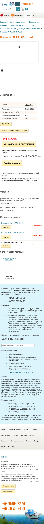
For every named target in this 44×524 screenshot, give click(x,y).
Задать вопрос (8, 491)
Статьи (28, 441)
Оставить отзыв (8, 486)
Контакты (11, 446)
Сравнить (6, 124)
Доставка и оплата (27, 435)
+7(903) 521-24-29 (13, 508)
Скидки (15, 435)
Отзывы (26, 430)
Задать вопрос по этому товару (14, 131)
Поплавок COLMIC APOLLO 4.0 (12, 223)
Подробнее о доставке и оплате (22, 372)
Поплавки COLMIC (17, 25)
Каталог (3, 22)
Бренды (36, 441)
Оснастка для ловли (17, 22)
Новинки (7, 15)
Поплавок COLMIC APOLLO (11, 32)
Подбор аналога (12, 163)
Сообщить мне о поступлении (19, 144)
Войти (28, 15)
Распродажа (18, 15)
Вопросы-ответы (15, 430)
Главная (3, 430)
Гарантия (4, 441)
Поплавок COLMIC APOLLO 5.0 (12, 233)
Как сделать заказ (17, 441)
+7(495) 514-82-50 (13, 503)
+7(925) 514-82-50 (29, 4)
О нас (3, 446)
